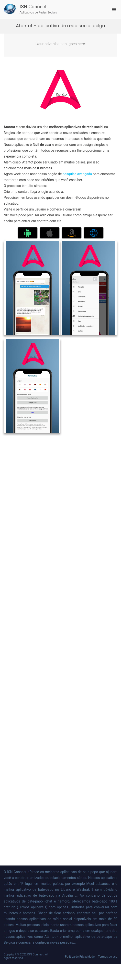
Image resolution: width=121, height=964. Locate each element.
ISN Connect (33, 7)
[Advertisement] (60, 45)
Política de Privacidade (80, 956)
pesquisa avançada (77, 174)
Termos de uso (107, 956)
